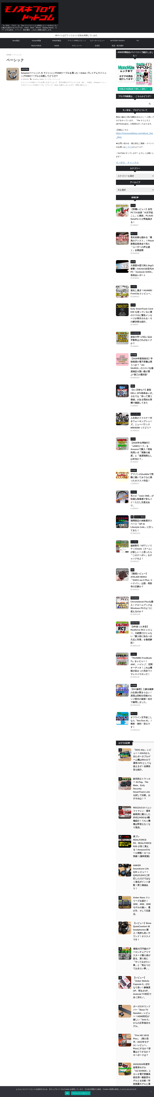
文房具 (97, 46)
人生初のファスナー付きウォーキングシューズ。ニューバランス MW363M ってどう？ (142, 386)
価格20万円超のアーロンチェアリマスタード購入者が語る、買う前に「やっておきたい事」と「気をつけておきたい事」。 (141, 842)
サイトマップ (49, 1066)
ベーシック (61, 80)
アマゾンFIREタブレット (77, 41)
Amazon (42, 80)
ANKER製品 (56, 41)
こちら (128, 142)
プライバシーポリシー (76, 1066)
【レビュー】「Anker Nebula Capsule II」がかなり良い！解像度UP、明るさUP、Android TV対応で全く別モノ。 (142, 871)
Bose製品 (16, 41)
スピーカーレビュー (97, 41)
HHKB (56, 46)
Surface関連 (36, 41)
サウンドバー (77, 46)
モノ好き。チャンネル (125, 158)
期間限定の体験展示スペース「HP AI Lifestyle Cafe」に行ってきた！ (142, 473)
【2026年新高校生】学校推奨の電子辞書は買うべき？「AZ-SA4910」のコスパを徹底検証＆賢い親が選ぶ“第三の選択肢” (142, 339)
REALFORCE (36, 46)
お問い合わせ (61, 1066)
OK (67, 1093)
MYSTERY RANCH (117, 41)
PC (138, 41)
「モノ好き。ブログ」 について (98, 1066)
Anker (47, 80)
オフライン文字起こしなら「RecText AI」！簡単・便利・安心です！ (141, 634)
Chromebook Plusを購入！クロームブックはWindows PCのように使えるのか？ (142, 541)
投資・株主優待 (117, 46)
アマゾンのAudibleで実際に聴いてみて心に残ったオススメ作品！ (142, 432)
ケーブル (53, 80)
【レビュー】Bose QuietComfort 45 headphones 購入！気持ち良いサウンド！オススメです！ (142, 816)
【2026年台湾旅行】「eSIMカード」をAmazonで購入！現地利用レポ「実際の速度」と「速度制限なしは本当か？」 (142, 409)
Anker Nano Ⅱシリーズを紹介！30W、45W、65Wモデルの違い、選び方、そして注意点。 (141, 794)
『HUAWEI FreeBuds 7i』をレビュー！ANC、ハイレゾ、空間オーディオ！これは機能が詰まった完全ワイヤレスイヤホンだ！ (142, 587)
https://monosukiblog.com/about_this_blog (133, 133)
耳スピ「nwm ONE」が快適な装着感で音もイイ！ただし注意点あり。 (142, 453)
